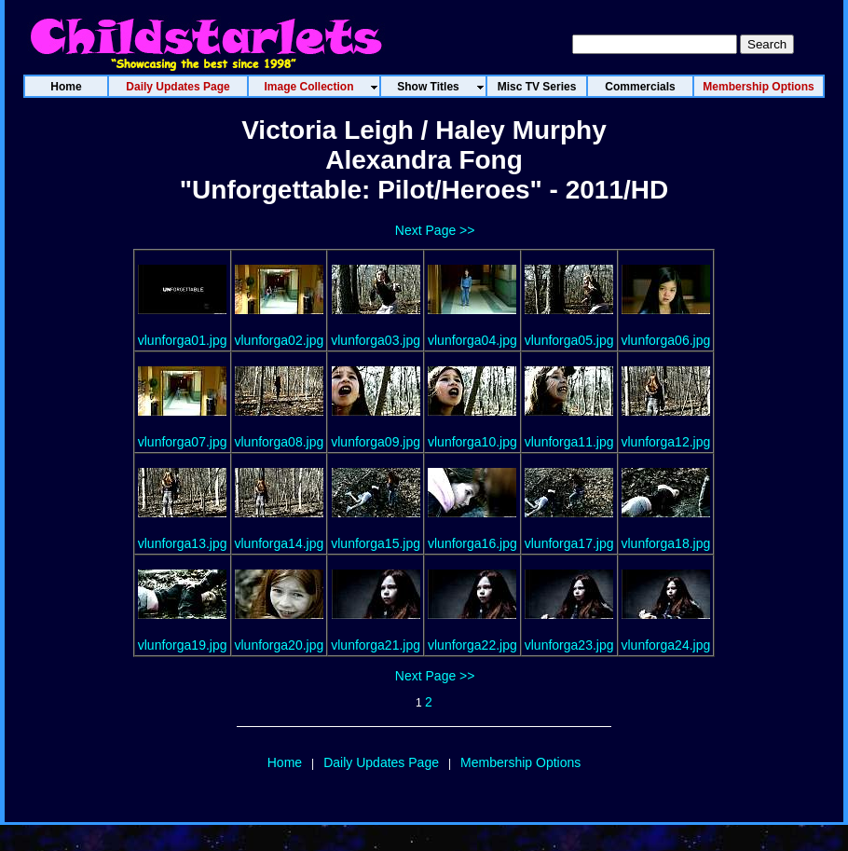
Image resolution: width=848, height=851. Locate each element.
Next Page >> (435, 230)
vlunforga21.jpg (375, 645)
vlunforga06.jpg (666, 340)
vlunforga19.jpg (182, 645)
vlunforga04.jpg (472, 340)
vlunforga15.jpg (375, 543)
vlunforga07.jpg (182, 441)
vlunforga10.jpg (472, 441)
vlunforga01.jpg (182, 340)
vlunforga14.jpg (279, 543)
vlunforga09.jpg (375, 441)
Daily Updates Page (381, 762)
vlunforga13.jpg (182, 543)
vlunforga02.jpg (279, 340)
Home (284, 762)
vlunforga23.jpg (569, 645)
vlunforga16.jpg (472, 543)
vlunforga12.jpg (666, 441)
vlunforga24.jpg (666, 645)
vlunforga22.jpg (472, 645)
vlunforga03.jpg (375, 340)
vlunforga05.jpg (569, 340)
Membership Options (520, 762)
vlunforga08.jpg (279, 441)
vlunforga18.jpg (666, 543)
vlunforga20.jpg (279, 645)
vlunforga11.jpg (569, 441)
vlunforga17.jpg (569, 543)
